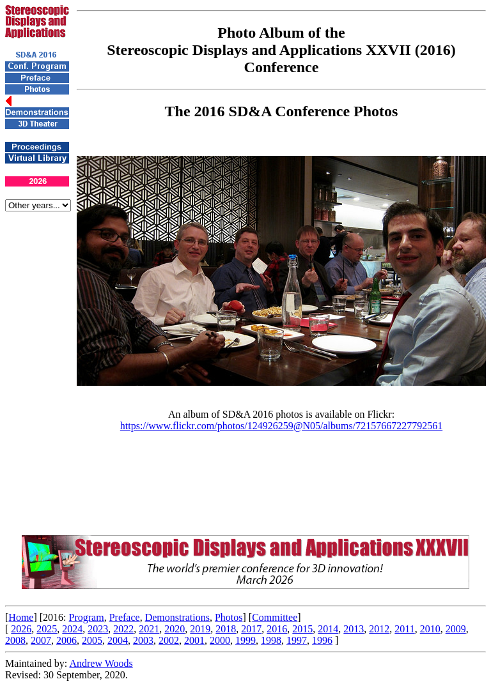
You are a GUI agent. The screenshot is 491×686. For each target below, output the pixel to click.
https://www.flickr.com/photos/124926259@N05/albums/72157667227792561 (281, 425)
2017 (251, 628)
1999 (245, 640)
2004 (117, 640)
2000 (220, 640)
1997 (296, 640)
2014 (328, 628)
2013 (353, 628)
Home (20, 617)
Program (86, 617)
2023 (98, 628)
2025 (46, 628)
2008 (15, 640)
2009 (456, 628)
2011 (404, 628)
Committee (274, 617)
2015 (302, 628)
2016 (277, 628)
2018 (225, 628)
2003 (143, 640)
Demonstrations (177, 617)
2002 (169, 640)
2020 (174, 628)
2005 (92, 640)
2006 (66, 640)
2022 (123, 628)
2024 (72, 628)
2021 (149, 628)
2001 (194, 640)
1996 (322, 640)
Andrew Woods (100, 663)
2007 (41, 640)
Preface (124, 617)
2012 (379, 628)
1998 (271, 640)
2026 (21, 628)
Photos (229, 617)
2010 (430, 628)
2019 (200, 628)
